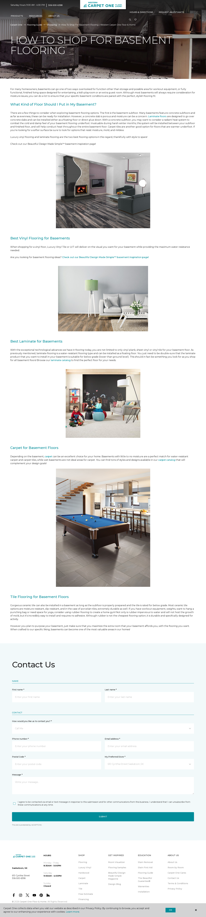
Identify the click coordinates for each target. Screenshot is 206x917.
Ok (170, 910)
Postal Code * (18, 757)
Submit (103, 816)
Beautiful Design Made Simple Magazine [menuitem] (116, 876)
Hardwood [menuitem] (83, 873)
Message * (17, 775)
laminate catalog (61, 360)
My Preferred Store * (115, 757)
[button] (130, 20)
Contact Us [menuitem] (173, 878)
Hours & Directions (141, 12)
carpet (49, 456)
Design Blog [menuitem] (114, 884)
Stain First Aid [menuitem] (145, 867)
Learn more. (73, 911)
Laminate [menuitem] (83, 883)
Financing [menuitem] (83, 899)
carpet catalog (166, 460)
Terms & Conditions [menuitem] (178, 883)
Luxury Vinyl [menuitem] (84, 867)
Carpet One (16, 25)
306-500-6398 (55, 5)
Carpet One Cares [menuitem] (177, 873)
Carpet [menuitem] (81, 878)
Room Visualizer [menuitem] (116, 862)
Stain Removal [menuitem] (145, 862)
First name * (18, 690)
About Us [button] (54, 16)
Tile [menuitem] (80, 888)
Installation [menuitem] (144, 891)
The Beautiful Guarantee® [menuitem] (145, 879)
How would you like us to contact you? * (32, 721)
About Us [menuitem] (172, 862)
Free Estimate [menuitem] (85, 894)
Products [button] (17, 16)
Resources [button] (35, 16)
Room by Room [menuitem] (176, 867)
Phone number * (20, 739)
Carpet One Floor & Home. (33, 901)
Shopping (52, 25)
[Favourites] (135, 20)
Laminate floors (157, 116)
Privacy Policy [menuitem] (175, 888)
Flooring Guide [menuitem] (145, 873)
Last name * (111, 690)
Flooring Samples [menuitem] (117, 867)
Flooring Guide (34, 25)
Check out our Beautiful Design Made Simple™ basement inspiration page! (105, 257)
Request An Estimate (171, 12)
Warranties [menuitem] (143, 886)
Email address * (112, 739)
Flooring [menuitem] (82, 862)
